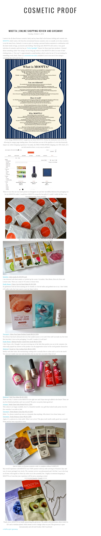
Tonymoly (6, 334)
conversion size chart (30, 55)
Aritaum (5, 404)
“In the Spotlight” (32, 48)
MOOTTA (6, 41)
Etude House (7, 341)
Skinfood (5, 349)
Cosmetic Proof (50, 10)
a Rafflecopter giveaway (10, 529)
